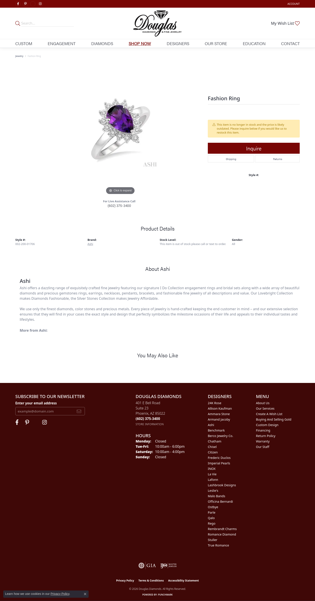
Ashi (90, 244)
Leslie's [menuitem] (213, 490)
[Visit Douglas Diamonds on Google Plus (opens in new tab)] (32, 4)
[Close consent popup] (85, 594)
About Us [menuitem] (263, 403)
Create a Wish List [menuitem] (269, 414)
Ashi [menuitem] (211, 425)
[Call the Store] (148, 418)
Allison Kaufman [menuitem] (220, 408)
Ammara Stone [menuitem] (219, 414)
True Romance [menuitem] (218, 545)
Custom (23, 43)
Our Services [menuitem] (265, 408)
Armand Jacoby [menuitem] (219, 419)
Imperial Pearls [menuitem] (219, 463)
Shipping (231, 159)
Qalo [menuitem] (211, 518)
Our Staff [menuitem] (262, 447)
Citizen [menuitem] (213, 452)
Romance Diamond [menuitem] (222, 534)
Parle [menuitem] (211, 512)
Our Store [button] (216, 43)
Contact (290, 43)
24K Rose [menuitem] (214, 403)
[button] (293, 4)
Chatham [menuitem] (214, 441)
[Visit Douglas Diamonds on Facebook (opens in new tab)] (18, 4)
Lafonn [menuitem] (213, 480)
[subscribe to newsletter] (79, 411)
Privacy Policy (125, 580)
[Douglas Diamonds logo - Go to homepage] (157, 23)
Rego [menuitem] (211, 523)
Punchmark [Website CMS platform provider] (165, 594)
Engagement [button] (61, 43)
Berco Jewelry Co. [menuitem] (220, 436)
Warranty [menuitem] (263, 441)
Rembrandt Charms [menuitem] (222, 529)
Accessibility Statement (183, 580)
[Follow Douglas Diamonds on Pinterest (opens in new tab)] (25, 4)
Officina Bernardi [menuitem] (220, 501)
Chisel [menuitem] (212, 447)
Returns (277, 159)
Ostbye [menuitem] (213, 507)
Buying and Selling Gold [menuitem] (273, 419)
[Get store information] (150, 424)
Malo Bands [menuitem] (216, 496)
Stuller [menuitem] (212, 540)
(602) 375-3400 (119, 205)
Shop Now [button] (140, 43)
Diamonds (102, 43)
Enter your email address (36, 403)
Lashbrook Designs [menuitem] (222, 485)
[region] (120, 130)
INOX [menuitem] (211, 469)
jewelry (19, 56)
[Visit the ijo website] (168, 565)
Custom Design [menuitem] (267, 425)
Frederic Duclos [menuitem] (219, 458)
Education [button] (254, 43)
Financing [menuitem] (263, 430)
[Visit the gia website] (147, 565)
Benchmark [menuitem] (216, 430)
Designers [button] (178, 43)
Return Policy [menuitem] (265, 436)
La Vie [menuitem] (212, 474)
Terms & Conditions (151, 580)
